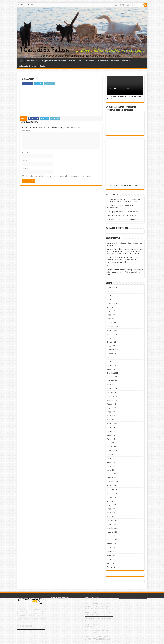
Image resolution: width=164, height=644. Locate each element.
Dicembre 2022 (112, 350)
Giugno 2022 (111, 365)
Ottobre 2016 (112, 489)
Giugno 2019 (111, 408)
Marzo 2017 (111, 470)
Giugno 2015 (111, 551)
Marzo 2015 (111, 563)
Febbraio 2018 (112, 447)
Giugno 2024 (111, 311)
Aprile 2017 (111, 466)
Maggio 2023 (111, 346)
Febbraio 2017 (112, 474)
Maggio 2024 (111, 315)
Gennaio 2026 (112, 288)
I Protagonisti (102, 61)
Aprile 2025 (111, 299)
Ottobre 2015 (112, 536)
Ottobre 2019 (112, 396)
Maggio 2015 (111, 555)
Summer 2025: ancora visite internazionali (122, 216)
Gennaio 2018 (112, 451)
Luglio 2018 (111, 427)
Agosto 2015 (111, 544)
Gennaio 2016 (112, 524)
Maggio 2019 (111, 412)
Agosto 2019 (111, 404)
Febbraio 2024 (112, 323)
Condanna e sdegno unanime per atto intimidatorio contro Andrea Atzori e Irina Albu (125, 272)
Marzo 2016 (111, 516)
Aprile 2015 (111, 559)
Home (21, 60)
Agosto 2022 (111, 357)
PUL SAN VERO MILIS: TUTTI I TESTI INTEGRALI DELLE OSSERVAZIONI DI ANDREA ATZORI (98, 606)
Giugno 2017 (111, 458)
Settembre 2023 (112, 334)
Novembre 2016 (112, 485)
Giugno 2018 (111, 431)
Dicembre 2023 (112, 326)
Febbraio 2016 (112, 520)
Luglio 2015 (111, 548)
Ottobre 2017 (112, 454)
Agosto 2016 (111, 497)
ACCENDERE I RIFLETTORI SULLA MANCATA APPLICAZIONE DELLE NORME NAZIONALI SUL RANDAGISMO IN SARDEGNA (125, 251)
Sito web (25, 168)
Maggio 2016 (111, 509)
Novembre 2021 (112, 377)
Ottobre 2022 (112, 354)
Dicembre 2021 (112, 373)
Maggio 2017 (111, 462)
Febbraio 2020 (112, 392)
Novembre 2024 (112, 303)
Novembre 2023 (112, 330)
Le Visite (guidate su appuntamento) (51, 61)
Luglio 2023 (111, 338)
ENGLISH (30, 61)
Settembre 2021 (112, 381)
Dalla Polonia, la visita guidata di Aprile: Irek (122, 219)
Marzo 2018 (111, 443)
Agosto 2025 (111, 291)
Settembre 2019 (112, 400)
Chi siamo (115, 61)
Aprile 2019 (111, 416)
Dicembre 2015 (112, 528)
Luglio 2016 (111, 501)
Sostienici (126, 61)
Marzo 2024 (111, 319)
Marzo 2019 (111, 419)
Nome (25, 153)
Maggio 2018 (111, 435)
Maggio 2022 (111, 369)
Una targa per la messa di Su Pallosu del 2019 (123, 212)
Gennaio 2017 (112, 478)
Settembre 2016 (112, 493)
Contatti (43, 66)
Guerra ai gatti (75, 61)
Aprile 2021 (111, 385)
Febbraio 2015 (112, 567)
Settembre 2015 (112, 540)
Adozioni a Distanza (27, 66)
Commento (26, 131)
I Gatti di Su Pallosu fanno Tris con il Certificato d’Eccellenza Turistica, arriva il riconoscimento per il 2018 (123, 260)
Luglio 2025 (111, 295)
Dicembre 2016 (112, 482)
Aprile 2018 (111, 439)
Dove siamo (89, 61)
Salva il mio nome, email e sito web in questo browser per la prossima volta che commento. (57, 176)
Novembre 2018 (112, 423)
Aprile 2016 (111, 513)
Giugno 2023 (111, 342)
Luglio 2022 (111, 361)
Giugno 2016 (111, 505)
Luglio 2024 (111, 307)
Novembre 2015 (112, 532)
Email (24, 161)
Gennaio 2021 (112, 388)
